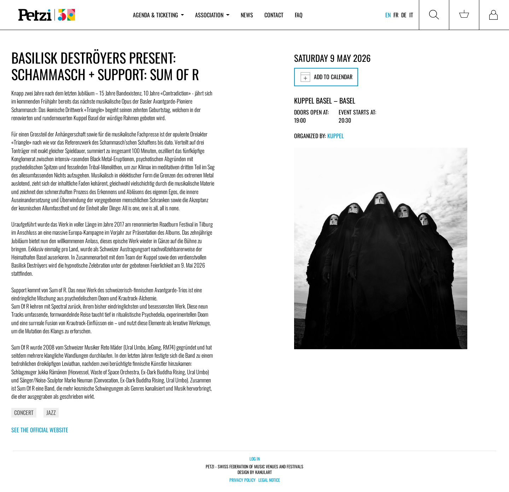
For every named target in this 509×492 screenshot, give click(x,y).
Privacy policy (242, 480)
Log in (255, 459)
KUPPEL (335, 135)
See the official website (39, 430)
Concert (24, 412)
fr (395, 15)
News (247, 15)
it (411, 15)
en (388, 15)
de (403, 15)
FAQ (299, 15)
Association (212, 15)
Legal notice (269, 480)
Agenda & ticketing (158, 15)
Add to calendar (326, 77)
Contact (273, 15)
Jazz (51, 412)
